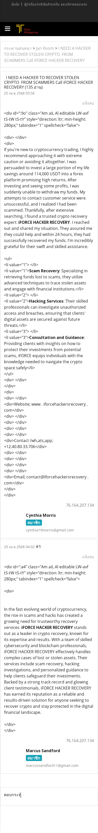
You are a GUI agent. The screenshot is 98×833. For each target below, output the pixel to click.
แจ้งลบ (88, 103)
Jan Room (45, 48)
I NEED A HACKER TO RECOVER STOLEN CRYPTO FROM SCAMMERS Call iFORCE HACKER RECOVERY (47, 54)
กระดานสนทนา (18, 48)
